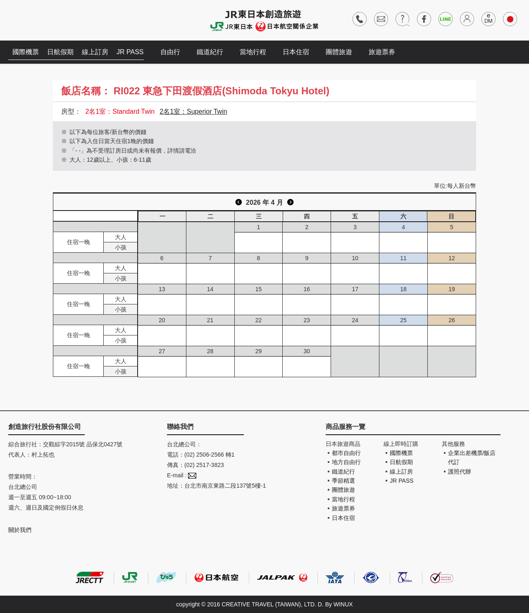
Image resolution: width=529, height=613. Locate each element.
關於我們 (19, 530)
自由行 (170, 51)
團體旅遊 (339, 51)
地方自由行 (346, 462)
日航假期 (60, 51)
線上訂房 (95, 51)
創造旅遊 (33, 19)
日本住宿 (296, 51)
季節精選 (343, 480)
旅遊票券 (382, 51)
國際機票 (25, 51)
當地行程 (253, 51)
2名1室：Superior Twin (193, 111)
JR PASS (130, 51)
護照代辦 (459, 471)
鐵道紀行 (210, 51)
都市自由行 (346, 453)
